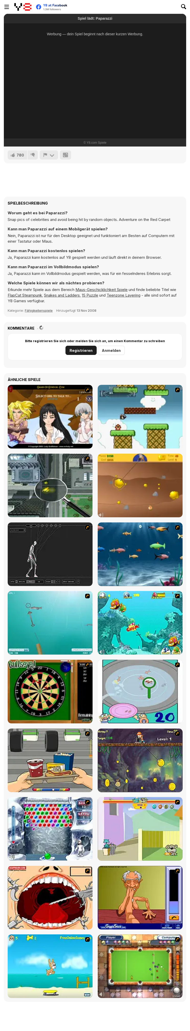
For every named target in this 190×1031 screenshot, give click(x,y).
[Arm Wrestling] (140, 897)
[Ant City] (50, 485)
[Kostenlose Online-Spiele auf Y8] (22, 7)
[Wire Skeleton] (50, 554)
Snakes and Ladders (62, 295)
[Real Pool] (140, 966)
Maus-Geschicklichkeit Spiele (101, 289)
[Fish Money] (140, 760)
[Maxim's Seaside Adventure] (50, 966)
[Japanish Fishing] (140, 691)
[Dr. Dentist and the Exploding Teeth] (50, 897)
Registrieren (81, 350)
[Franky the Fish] (140, 554)
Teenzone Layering (123, 295)
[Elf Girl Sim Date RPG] (50, 417)
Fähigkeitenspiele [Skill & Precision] (39, 310)
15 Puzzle (90, 295)
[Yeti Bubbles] (50, 829)
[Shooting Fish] (50, 623)
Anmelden (111, 350)
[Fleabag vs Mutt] (140, 829)
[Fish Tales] (140, 623)
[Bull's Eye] (50, 691)
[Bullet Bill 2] (140, 417)
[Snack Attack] (50, 760)
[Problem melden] (49, 155)
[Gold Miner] (140, 485)
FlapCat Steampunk (25, 295)
